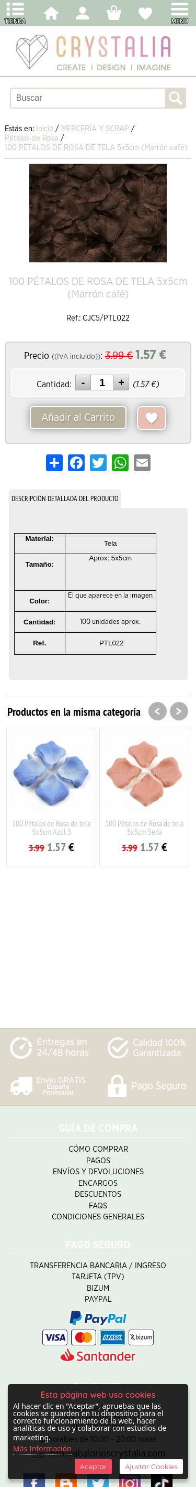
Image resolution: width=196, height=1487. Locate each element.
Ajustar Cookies (151, 1466)
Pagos (98, 1161)
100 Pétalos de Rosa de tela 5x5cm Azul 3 (51, 827)
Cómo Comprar (98, 1149)
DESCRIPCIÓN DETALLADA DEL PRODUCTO (65, 498)
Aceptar (93, 1466)
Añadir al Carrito (78, 417)
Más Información (42, 1448)
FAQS (98, 1206)
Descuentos (98, 1194)
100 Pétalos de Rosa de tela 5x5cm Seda (144, 827)
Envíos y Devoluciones (98, 1172)
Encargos (98, 1183)
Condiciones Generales (98, 1217)
